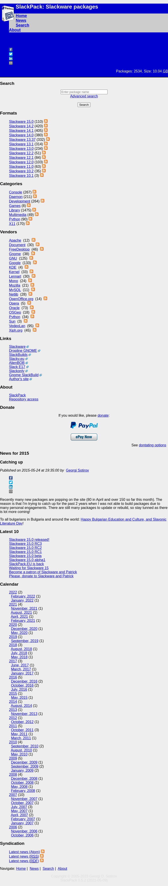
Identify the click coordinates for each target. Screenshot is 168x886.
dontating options (152, 445)
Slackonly (16, 371)
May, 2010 (19, 754)
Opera (14, 303)
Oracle (14, 308)
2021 (13, 604)
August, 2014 (21, 706)
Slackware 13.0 (21, 149)
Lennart (15, 276)
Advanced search (84, 96)
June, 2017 (20, 665)
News (21, 20)
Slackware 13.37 (22, 140)
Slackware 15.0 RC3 (25, 544)
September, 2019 (24, 641)
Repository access (23, 399)
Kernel (14, 272)
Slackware (17, 347)
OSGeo (15, 312)
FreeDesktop (19, 249)
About (15, 30)
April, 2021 (19, 616)
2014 (13, 702)
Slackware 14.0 (21, 135)
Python (14, 219)
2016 (13, 677)
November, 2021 (24, 608)
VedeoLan (17, 326)
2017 (13, 661)
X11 (12, 224)
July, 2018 (19, 653)
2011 (13, 726)
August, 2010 (21, 750)
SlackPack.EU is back (26, 564)
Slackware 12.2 (21, 153)
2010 (13, 742)
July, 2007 (19, 807)
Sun (12, 321)
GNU (13, 258)
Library (14, 210)
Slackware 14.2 (21, 126)
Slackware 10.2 (21, 171)
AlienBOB (16, 363)
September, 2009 (24, 766)
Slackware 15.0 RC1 (25, 552)
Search (22, 25)
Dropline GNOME (23, 351)
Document (17, 245)
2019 (13, 637)
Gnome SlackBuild (24, 375)
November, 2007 (24, 799)
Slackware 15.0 (21, 122)
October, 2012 (22, 722)
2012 (13, 718)
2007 (13, 795)
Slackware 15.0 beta (25, 556)
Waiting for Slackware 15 (29, 568)
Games (15, 206)
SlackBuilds (18, 355)
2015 (13, 693)
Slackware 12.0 (21, 162)
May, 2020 (19, 633)
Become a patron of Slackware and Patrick (43, 572)
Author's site (19, 379)
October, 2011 (22, 730)
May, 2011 (19, 734)
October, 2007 (22, 803)
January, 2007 (22, 823)
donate (102, 415)
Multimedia (17, 215)
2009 (13, 758)
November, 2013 (24, 714)
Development (19, 201)
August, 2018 (21, 649)
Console (15, 192)
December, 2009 (24, 762)
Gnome (15, 254)
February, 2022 (23, 596)
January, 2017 (22, 673)
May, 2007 (19, 811)
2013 (13, 710)
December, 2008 (24, 778)
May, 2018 (19, 657)
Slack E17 (17, 367)
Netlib (13, 294)
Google (15, 263)
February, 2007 (23, 819)
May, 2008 (19, 787)
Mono (13, 281)
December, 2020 (24, 629)
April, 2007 (19, 815)
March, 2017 (21, 669)
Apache (15, 240)
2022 (13, 592)
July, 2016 (19, 689)
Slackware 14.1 (21, 131)
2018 (13, 645)
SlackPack (17, 395)
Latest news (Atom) (24, 852)
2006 (13, 827)
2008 (13, 774)
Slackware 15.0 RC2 (25, 548)
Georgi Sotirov (77, 470)
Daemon (15, 197)
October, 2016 (22, 685)
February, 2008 (23, 791)
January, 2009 (22, 770)
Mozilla (14, 285)
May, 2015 (19, 697)
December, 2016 (24, 681)
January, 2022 (22, 600)
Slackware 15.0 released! (29, 540)
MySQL (15, 290)
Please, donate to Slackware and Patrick (41, 576)
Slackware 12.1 (21, 158)
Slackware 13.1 (21, 144)
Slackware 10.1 (21, 176)
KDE (12, 267)
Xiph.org (15, 330)
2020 (13, 625)
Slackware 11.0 (21, 167)
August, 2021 (21, 612)
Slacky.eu (16, 359)
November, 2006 (24, 831)
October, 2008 (22, 783)
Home (21, 15)
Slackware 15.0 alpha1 (27, 560)
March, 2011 (21, 738)
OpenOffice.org (21, 299)
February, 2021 (23, 621)
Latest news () (24, 857)
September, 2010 (24, 746)
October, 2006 (22, 835)
